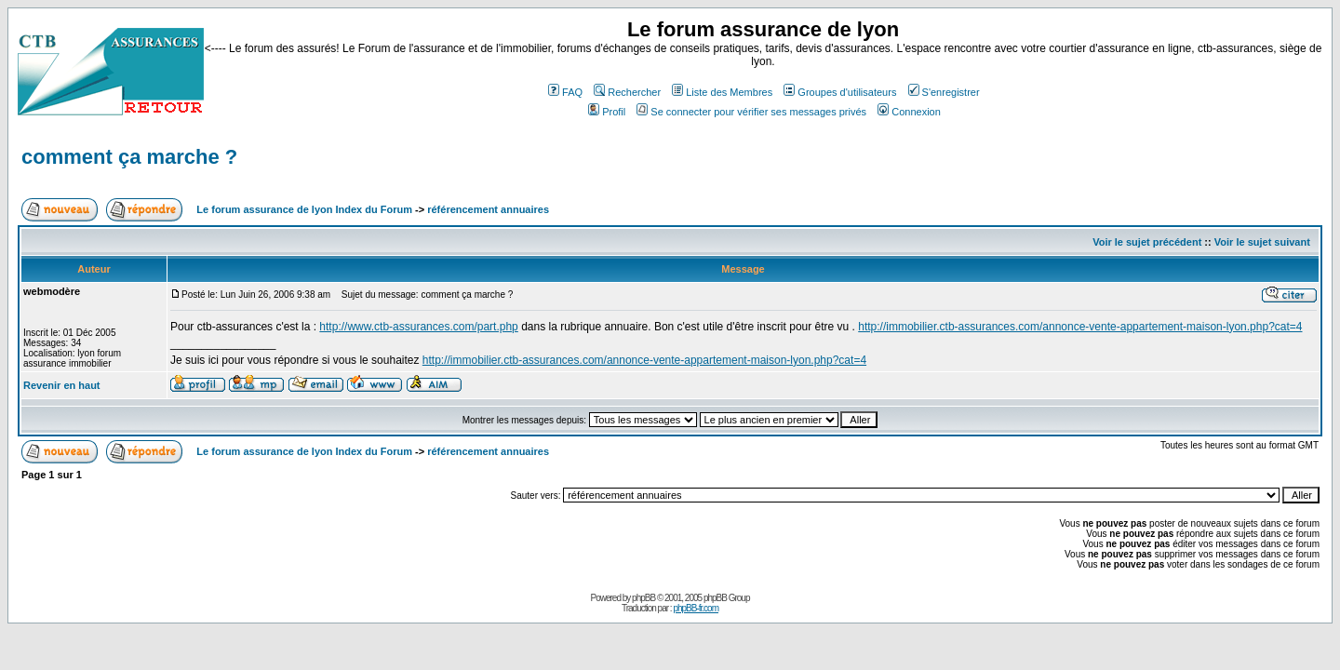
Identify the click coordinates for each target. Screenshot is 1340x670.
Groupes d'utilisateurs (840, 92)
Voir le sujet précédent (1146, 242)
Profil (606, 111)
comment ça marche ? (129, 156)
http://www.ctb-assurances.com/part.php (418, 326)
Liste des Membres (722, 92)
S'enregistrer (944, 92)
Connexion (909, 111)
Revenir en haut (61, 385)
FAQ (565, 92)
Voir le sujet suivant (1262, 242)
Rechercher (627, 92)
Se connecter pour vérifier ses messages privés (751, 111)
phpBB (643, 598)
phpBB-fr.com (695, 608)
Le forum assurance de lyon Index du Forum (304, 209)
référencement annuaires (488, 209)
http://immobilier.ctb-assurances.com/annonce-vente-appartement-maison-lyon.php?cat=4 (1080, 326)
